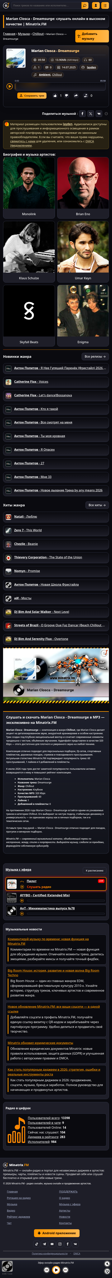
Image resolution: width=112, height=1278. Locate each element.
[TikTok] (36, 1244)
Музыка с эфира (69, 1204)
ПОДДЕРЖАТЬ (68, 1191)
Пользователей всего (44, 1118)
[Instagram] (59, 1244)
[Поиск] (50, 5)
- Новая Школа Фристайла (46, 584)
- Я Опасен (34, 449)
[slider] (60, 87)
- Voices (31, 381)
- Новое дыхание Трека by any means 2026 (58, 490)
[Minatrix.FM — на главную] (6, 5)
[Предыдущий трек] (46, 1270)
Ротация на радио (19, 1198)
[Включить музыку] (56, 1270)
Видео (11, 1210)
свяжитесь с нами (22, 141)
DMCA (76, 1253)
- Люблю (25, 516)
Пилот (32, 881)
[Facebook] (67, 1244)
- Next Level (41, 612)
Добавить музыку (87, 36)
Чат (9, 1223)
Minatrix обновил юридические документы (40, 1043)
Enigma (83, 342)
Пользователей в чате (44, 1123)
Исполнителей (39, 1142)
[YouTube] (52, 1244)
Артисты (64, 1210)
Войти (95, 5)
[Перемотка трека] (66, 900)
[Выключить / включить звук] (107, 1264)
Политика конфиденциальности (50, 1253)
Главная (9, 34)
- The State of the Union (48, 557)
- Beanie (26, 544)
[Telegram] (44, 1244)
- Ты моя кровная (39, 436)
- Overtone (41, 639)
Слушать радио (39, 887)
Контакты (65, 1223)
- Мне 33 (32, 477)
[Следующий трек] (65, 1270)
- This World (28, 530)
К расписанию (94, 870)
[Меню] (105, 5)
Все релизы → (95, 356)
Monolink (29, 214)
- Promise (27, 571)
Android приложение (57, 1233)
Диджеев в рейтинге (43, 1137)
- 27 (29, 463)
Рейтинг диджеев (18, 1216)
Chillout (38, 34)
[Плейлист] (107, 1271)
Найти (84, 5)
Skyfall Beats (29, 342)
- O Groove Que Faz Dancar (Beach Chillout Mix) (61, 625)
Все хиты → (97, 505)
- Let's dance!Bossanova (43, 395)
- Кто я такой (36, 409)
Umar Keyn (83, 278)
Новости (64, 1216)
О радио (64, 1198)
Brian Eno (83, 214)
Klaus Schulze (29, 278)
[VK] (75, 1244)
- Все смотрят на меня (43, 422)
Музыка (24, 34)
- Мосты (23, 598)
